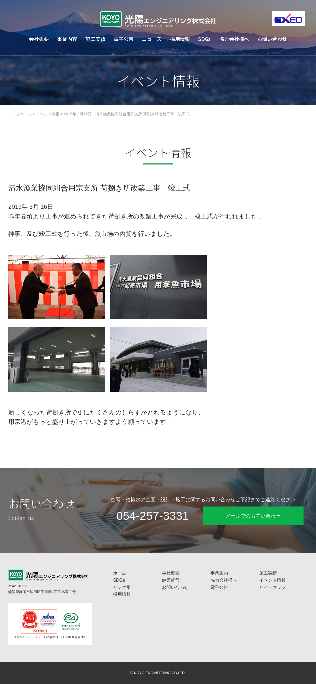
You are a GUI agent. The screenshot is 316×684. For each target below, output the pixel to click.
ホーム (119, 573)
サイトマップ (272, 587)
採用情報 (180, 38)
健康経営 (171, 580)
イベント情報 (47, 114)
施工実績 (95, 38)
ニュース (152, 38)
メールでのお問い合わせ (253, 516)
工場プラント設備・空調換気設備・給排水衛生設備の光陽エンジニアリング (158, 19)
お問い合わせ (272, 38)
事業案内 (219, 573)
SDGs (204, 38)
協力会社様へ (234, 38)
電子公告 (124, 38)
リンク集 (122, 587)
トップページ (20, 114)
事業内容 (67, 38)
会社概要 (39, 38)
